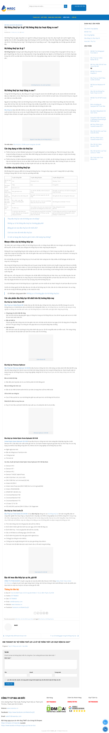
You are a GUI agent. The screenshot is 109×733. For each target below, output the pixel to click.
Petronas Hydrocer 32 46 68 (41, 433)
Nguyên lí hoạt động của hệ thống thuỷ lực (41, 139)
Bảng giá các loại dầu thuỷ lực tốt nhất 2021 (23, 228)
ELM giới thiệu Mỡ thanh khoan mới (14, 636)
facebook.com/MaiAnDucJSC (20, 607)
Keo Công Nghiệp (89, 35)
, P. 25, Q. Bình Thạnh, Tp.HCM (45, 593)
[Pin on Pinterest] (44, 613)
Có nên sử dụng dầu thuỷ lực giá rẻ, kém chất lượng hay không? (29, 237)
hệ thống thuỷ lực (53, 514)
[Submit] (65, 6)
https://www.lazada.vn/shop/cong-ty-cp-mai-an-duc (18, 725)
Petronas (9, 583)
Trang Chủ (36, 17)
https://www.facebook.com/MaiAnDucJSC (21, 712)
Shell (61, 581)
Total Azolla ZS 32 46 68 (41, 572)
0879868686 (93, 702)
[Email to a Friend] (41, 613)
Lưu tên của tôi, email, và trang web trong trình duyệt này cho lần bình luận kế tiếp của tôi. (34, 680)
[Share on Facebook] (35, 613)
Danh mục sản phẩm (55, 17)
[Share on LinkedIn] (47, 613)
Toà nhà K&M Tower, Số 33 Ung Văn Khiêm (23, 593)
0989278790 (72, 702)
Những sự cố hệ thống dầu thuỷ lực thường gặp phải (25, 223)
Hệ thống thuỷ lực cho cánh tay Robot (41, 85)
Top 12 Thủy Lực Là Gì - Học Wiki (18, 646)
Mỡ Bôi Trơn (88, 32)
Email (31, 672)
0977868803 (14, 596)
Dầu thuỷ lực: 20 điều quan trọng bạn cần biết (26, 144)
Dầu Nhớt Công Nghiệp (91, 29)
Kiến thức (67, 17)
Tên (6, 672)
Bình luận (8, 658)
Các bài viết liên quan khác (16, 25)
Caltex (58, 581)
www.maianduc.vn (16, 604)
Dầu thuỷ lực (42, 619)
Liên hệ (74, 17)
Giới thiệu (44, 17)
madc (22, 32)
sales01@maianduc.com (13, 716)
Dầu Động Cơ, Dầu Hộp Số (92, 38)
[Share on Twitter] (38, 613)
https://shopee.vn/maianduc (10, 723)
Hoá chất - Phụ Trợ (89, 41)
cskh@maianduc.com (16, 601)
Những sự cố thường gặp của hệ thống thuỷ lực (43, 293)
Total (65, 581)
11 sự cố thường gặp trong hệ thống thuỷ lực (64, 636)
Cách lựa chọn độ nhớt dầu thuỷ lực (20, 232)
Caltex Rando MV (41, 359)
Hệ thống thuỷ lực (49, 619)
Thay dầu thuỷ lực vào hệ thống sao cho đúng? (23, 219)
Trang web (58, 672)
